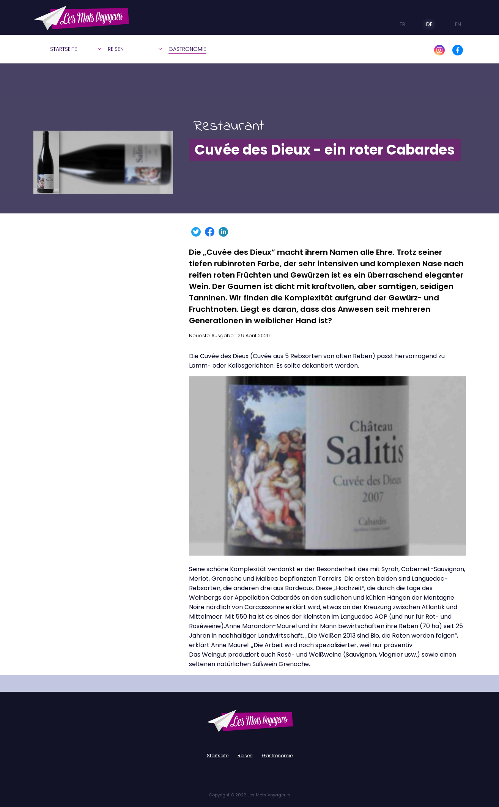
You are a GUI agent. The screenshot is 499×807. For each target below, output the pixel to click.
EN (451, 24)
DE (424, 24)
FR (397, 24)
